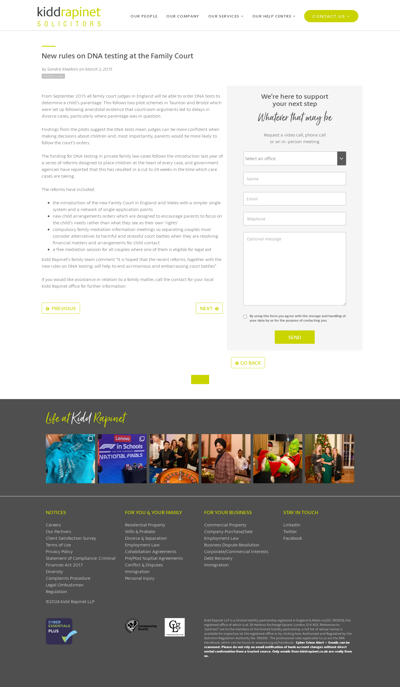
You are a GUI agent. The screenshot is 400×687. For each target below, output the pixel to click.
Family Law (53, 76)
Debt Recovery (218, 558)
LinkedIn (292, 524)
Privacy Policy (59, 551)
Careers (53, 524)
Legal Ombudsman (65, 585)
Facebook (292, 538)
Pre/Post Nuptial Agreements (154, 558)
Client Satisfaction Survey (71, 538)
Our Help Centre (271, 16)
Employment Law (142, 544)
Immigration (137, 571)
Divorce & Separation (146, 538)
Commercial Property (225, 524)
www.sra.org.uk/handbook (275, 642)
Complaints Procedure (68, 578)
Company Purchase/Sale (228, 531)
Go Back (248, 362)
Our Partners (58, 531)
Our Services (223, 16)
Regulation (56, 591)
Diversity (54, 571)
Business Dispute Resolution (231, 544)
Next (209, 308)
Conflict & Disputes (144, 564)
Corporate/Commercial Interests (236, 551)
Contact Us (328, 16)
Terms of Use (58, 544)
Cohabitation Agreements (150, 551)
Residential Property (145, 524)
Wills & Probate (140, 531)
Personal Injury (139, 578)
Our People (144, 16)
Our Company (182, 16)
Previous (61, 308)
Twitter (290, 531)
